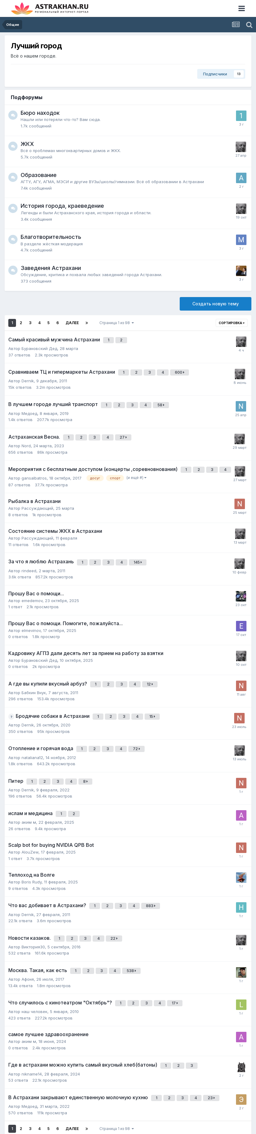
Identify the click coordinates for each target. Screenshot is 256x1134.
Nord (26, 438)
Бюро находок (40, 113)
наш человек (34, 982)
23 (212, 1066)
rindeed (29, 559)
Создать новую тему (215, 303)
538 (132, 945)
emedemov (32, 588)
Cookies (145, 1117)
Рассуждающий (37, 498)
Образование (39, 175)
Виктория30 (33, 921)
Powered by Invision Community (128, 1125)
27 (124, 430)
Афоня (28, 952)
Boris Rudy (32, 860)
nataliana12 (32, 740)
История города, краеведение (62, 206)
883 (152, 884)
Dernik (28, 377)
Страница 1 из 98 (116, 322)
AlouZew (30, 830)
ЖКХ (27, 144)
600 (181, 370)
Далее (72, 322)
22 (115, 914)
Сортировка (232, 323)
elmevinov (31, 618)
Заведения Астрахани (51, 268)
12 (151, 672)
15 (153, 702)
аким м (29, 800)
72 (137, 732)
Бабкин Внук (34, 679)
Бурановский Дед (39, 346)
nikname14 (32, 1042)
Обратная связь (114, 1117)
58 (162, 400)
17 (176, 975)
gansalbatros (34, 468)
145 (139, 551)
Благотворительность (51, 237)
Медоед (29, 407)
